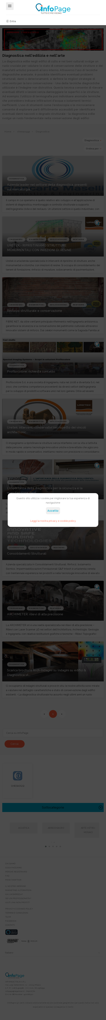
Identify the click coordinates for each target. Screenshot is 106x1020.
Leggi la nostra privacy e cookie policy (53, 520)
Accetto (53, 510)
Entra (11, 21)
